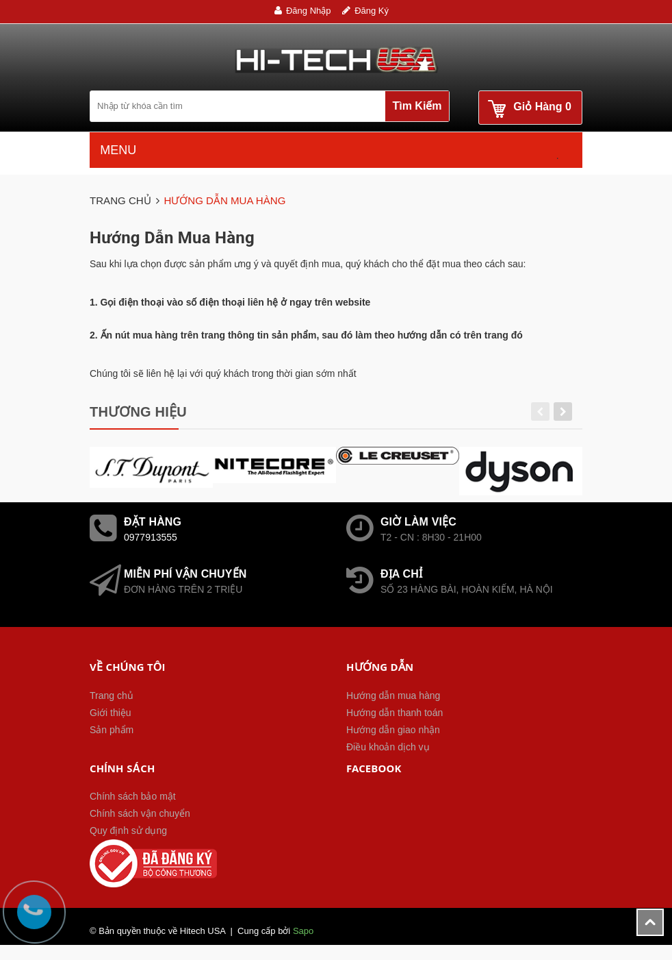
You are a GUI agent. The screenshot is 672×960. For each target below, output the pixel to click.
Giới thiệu (110, 712)
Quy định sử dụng (128, 830)
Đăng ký (371, 10)
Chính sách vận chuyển (140, 813)
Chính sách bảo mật (133, 796)
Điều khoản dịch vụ (388, 746)
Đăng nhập (308, 10)
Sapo (303, 931)
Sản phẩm (111, 729)
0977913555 (150, 537)
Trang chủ (111, 695)
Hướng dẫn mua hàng (393, 695)
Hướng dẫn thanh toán (394, 712)
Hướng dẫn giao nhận (393, 729)
